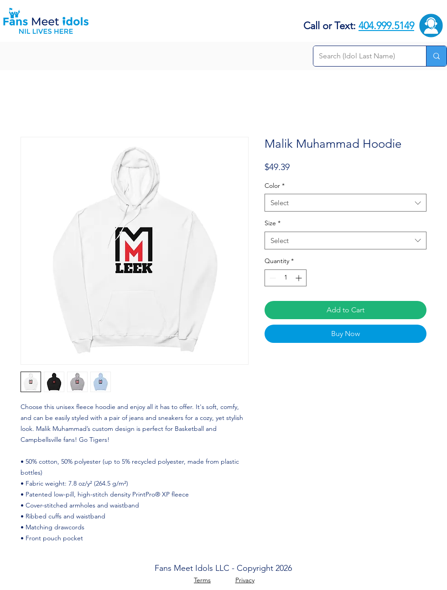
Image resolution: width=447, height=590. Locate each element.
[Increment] (299, 278)
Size (273, 223)
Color (275, 185)
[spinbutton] (285, 278)
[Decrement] (271, 278)
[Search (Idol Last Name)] (363, 56)
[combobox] (345, 203)
